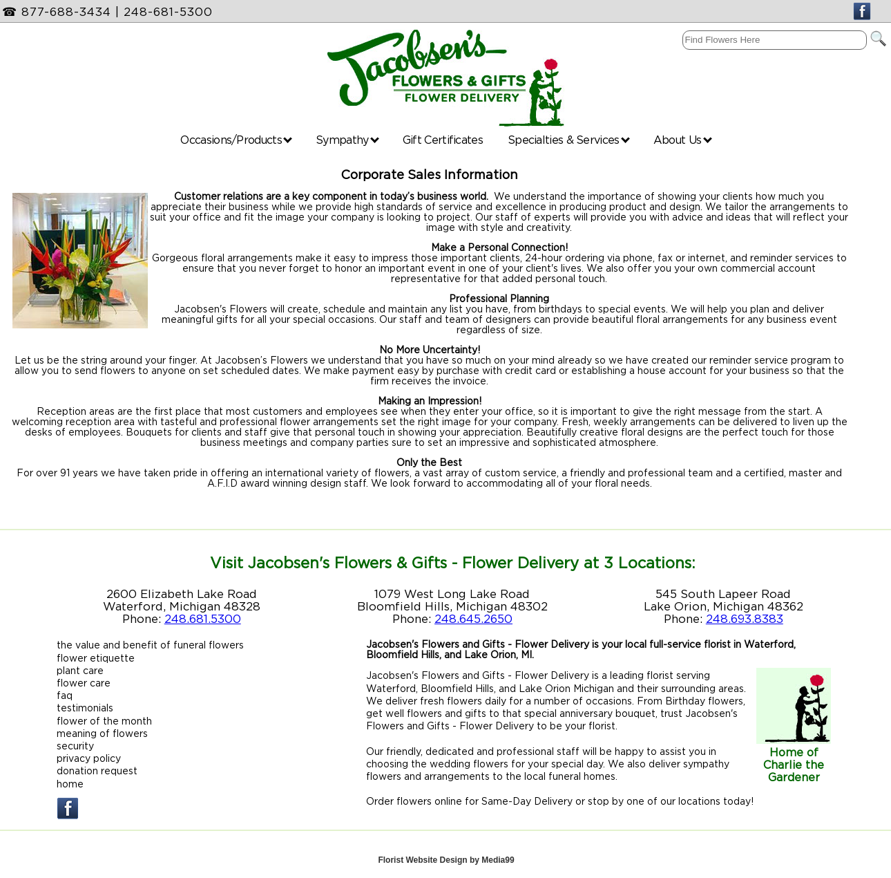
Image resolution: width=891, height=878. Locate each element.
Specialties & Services (569, 139)
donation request (97, 770)
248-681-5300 (168, 12)
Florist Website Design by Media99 (446, 860)
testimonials (85, 707)
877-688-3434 (66, 12)
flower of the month (104, 721)
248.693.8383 (744, 619)
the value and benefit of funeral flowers (150, 644)
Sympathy (347, 139)
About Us (682, 139)
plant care (80, 670)
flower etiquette (96, 658)
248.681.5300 (202, 619)
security (75, 745)
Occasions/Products (236, 139)
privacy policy (89, 758)
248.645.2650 (473, 619)
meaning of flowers (102, 733)
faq (65, 695)
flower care (84, 683)
